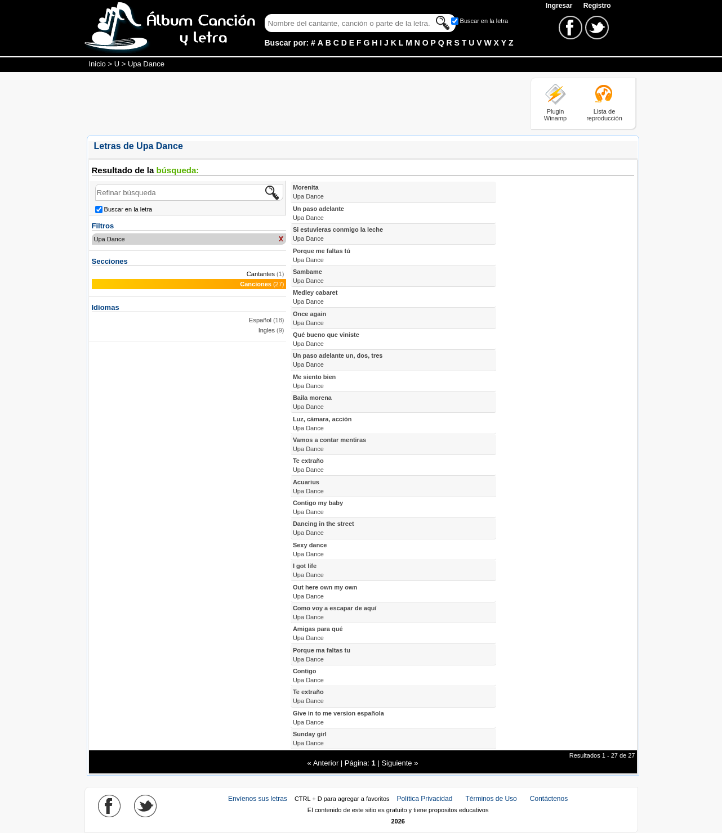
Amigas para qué (318, 633)
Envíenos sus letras (257, 799)
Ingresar (560, 6)
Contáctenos (549, 799)
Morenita (308, 192)
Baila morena (312, 402)
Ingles (267, 330)
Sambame (308, 276)
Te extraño (308, 465)
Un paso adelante (318, 213)
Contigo (308, 675)
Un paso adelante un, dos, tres (338, 360)
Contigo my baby (318, 507)
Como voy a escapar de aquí (335, 612)
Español (260, 320)
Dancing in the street (323, 528)
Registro (597, 6)
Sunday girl (310, 738)
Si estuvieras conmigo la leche (338, 234)
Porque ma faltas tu (321, 655)
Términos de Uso (490, 799)
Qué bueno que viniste (326, 339)
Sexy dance (310, 549)
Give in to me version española (338, 718)
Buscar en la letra (484, 20)
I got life (308, 570)
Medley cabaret (315, 297)
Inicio (97, 64)
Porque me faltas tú (321, 255)
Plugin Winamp (555, 114)
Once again (309, 318)
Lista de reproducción (604, 114)
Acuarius (308, 486)
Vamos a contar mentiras (329, 444)
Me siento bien (314, 381)
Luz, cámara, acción (322, 423)
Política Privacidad (425, 799)
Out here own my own (325, 592)
